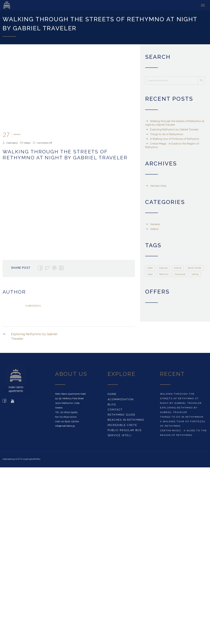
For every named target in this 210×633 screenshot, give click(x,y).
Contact (115, 409)
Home (112, 394)
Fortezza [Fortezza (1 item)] (177, 268)
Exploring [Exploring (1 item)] (163, 268)
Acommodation (121, 399)
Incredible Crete (122, 424)
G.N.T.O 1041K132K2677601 (28, 459)
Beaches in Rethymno (126, 419)
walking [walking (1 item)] (195, 274)
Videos (27, 142)
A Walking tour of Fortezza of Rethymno (174, 138)
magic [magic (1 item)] (150, 274)
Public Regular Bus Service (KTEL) (125, 433)
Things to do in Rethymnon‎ (166, 134)
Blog (112, 404)
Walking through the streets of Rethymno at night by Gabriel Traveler (180, 398)
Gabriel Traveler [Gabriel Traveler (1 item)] (194, 268)
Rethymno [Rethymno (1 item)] (163, 274)
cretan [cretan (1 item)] (150, 268)
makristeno (12, 142)
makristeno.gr (9, 459)
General (155, 224)
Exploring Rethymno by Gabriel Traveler (30, 336)
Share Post (21, 267)
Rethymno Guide (122, 414)
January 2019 (158, 185)
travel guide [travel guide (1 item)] (180, 274)
